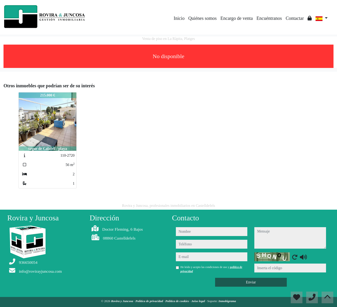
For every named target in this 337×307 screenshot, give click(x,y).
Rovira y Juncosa (122, 301)
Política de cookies (177, 301)
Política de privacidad (149, 301)
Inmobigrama (227, 301)
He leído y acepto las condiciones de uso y (211, 269)
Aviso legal (198, 301)
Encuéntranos (269, 18)
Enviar (251, 282)
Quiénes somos (202, 18)
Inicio (179, 18)
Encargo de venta (236, 18)
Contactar (295, 18)
